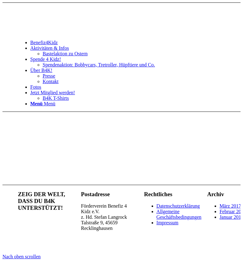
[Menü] (42, 103)
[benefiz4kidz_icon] (64, 32)
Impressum (167, 222)
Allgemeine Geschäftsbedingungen (179, 214)
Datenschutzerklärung (178, 206)
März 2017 (230, 206)
